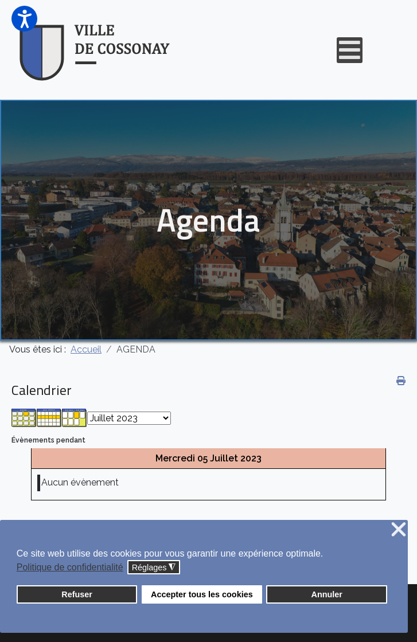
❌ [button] (399, 530)
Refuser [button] (76, 594)
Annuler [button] (326, 594)
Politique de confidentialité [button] (70, 567)
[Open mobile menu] (350, 50)
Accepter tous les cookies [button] (202, 594)
